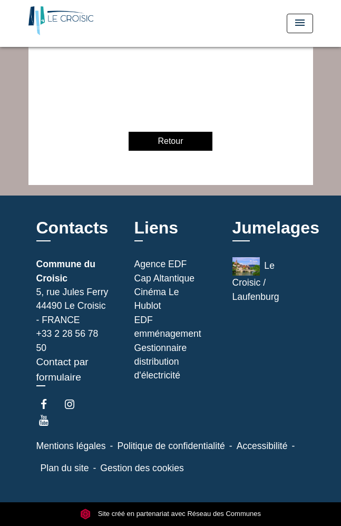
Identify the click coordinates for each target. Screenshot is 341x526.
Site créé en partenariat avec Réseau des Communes (170, 514)
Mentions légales (71, 446)
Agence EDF (160, 264)
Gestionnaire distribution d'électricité (160, 362)
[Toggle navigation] (300, 23)
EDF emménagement (167, 327)
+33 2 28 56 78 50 (67, 340)
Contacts (72, 227)
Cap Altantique (164, 278)
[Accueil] (68, 23)
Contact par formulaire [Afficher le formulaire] (62, 369)
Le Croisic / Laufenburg (255, 279)
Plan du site (65, 468)
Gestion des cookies (141, 468)
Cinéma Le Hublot (156, 299)
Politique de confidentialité (171, 446)
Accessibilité (262, 446)
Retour (170, 141)
